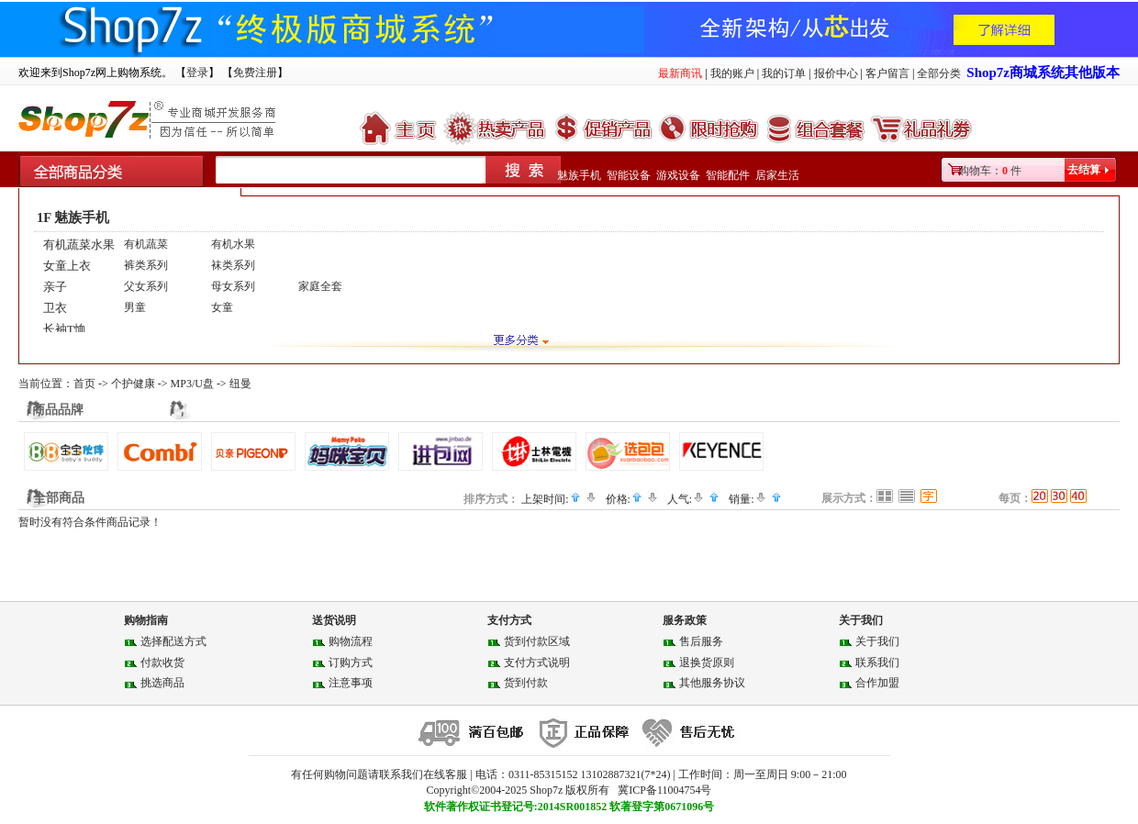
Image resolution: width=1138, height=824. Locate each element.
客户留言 (887, 73)
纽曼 (240, 383)
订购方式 (351, 662)
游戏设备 (678, 175)
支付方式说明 (537, 662)
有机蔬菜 (146, 244)
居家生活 (777, 175)
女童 (222, 307)
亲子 (55, 287)
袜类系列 (233, 265)
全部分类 (939, 73)
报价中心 (836, 73)
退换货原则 (706, 662)
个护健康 (133, 383)
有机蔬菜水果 (79, 244)
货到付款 (526, 682)
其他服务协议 (712, 682)
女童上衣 (67, 266)
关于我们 (877, 641)
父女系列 (146, 286)
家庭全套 (320, 286)
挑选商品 (162, 682)
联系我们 (877, 662)
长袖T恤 (64, 329)
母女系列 (233, 286)
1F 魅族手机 (73, 217)
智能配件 (728, 175)
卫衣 (55, 308)
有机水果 (233, 244)
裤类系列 (146, 265)
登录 (197, 72)
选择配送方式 (173, 641)
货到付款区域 (537, 641)
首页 (84, 383)
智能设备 (629, 175)
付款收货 (162, 662)
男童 (135, 307)
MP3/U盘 (192, 383)
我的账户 (732, 73)
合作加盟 (877, 682)
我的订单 (784, 73)
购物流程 (351, 641)
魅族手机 (579, 175)
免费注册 (255, 72)
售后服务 (701, 641)
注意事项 (351, 682)
